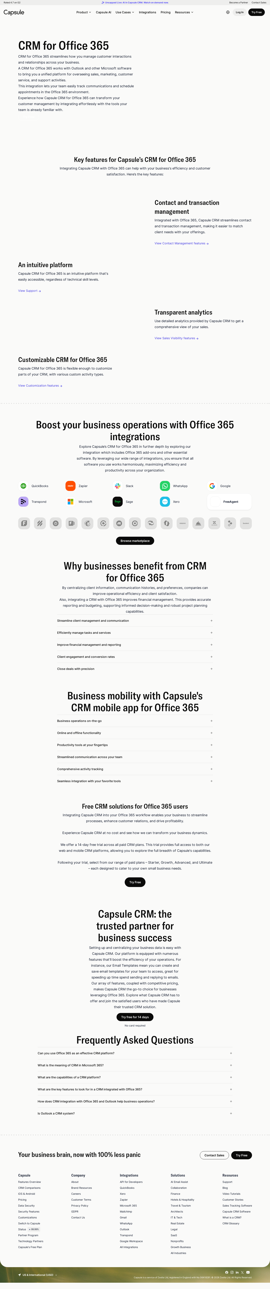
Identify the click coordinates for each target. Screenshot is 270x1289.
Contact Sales (259, 2)
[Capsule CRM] (14, 12)
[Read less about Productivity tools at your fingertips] (135, 751)
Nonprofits (177, 1247)
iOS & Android (26, 1200)
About (74, 1188)
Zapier (124, 1205)
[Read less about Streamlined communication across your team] (135, 763)
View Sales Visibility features (175, 338)
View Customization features (38, 385)
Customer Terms (81, 1205)
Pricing (166, 12)
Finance (175, 1200)
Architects (177, 1217)
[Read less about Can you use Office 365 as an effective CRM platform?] (135, 1059)
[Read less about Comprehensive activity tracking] (135, 775)
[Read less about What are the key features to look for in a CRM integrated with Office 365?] (135, 1096)
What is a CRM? (231, 1223)
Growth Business (181, 1253)
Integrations (147, 12)
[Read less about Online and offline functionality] (135, 739)
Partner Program (28, 1241)
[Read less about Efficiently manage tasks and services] (135, 639)
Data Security (26, 1211)
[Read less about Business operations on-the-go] (135, 727)
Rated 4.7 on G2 (12, 2)
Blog (225, 1194)
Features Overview (29, 1188)
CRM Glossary (230, 1229)
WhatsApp (126, 1229)
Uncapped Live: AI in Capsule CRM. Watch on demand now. (136, 2)
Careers (76, 1200)
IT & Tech (176, 1223)
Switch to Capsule (29, 1229)
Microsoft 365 (128, 1211)
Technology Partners (30, 1247)
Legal (174, 1235)
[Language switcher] (228, 12)
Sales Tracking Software (237, 1211)
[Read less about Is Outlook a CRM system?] (135, 1120)
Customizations (27, 1223)
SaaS (174, 1241)
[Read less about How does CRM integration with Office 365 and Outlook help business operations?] (135, 1108)
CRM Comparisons (29, 1194)
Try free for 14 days (135, 1023)
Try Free (256, 12)
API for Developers (131, 1188)
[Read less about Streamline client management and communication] (135, 627)
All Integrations (129, 1253)
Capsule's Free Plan (30, 1253)
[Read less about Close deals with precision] (135, 675)
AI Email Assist (179, 1188)
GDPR (74, 1217)
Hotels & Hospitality (182, 1205)
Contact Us (78, 1223)
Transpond (126, 1241)
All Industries (178, 1259)
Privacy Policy (79, 1211)
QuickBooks (127, 1194)
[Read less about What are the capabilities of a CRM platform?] (135, 1083)
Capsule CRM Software (236, 1217)
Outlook (124, 1235)
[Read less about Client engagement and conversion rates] (135, 663)
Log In (240, 12)
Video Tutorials (231, 1200)
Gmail (123, 1223)
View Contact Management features (180, 243)
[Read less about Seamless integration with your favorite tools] (135, 787)
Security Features (28, 1217)
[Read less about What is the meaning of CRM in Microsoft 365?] (135, 1071)
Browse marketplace (135, 547)
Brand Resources (81, 1194)
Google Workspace (131, 1247)
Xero (122, 1200)
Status (29, 1235)
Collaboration (179, 1194)
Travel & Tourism (181, 1211)
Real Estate (177, 1229)
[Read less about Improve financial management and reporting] (135, 651)
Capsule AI (103, 12)
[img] (24, 530)
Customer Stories (232, 1205)
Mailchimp (126, 1217)
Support (227, 1188)
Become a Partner (238, 2)
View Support (27, 291)
